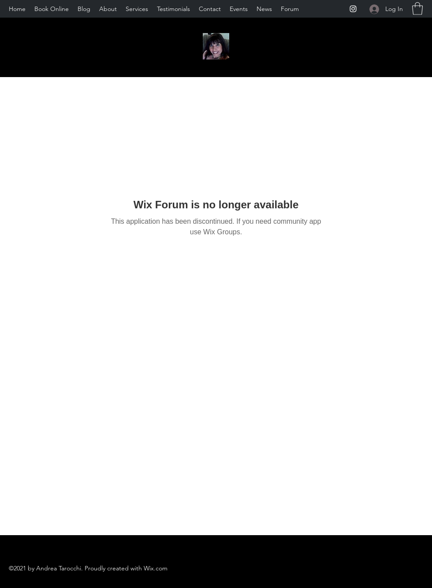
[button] (417, 8)
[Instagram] (353, 8)
